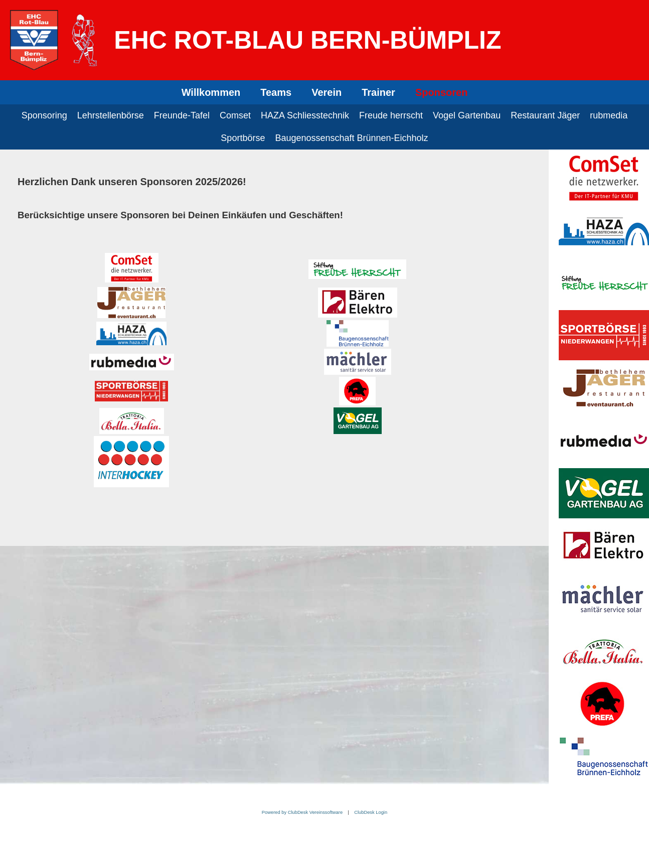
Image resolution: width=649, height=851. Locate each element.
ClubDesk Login (370, 812)
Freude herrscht (391, 115)
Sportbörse (243, 138)
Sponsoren (441, 92)
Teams (275, 92)
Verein (326, 92)
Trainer (378, 92)
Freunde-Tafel (182, 115)
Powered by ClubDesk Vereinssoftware (302, 812)
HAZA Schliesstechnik (305, 115)
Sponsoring (44, 115)
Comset (235, 115)
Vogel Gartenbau (467, 115)
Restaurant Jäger (545, 115)
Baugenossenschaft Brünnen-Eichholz (351, 138)
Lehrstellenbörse (110, 115)
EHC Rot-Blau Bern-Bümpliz (307, 40)
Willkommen (211, 92)
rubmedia (608, 115)
